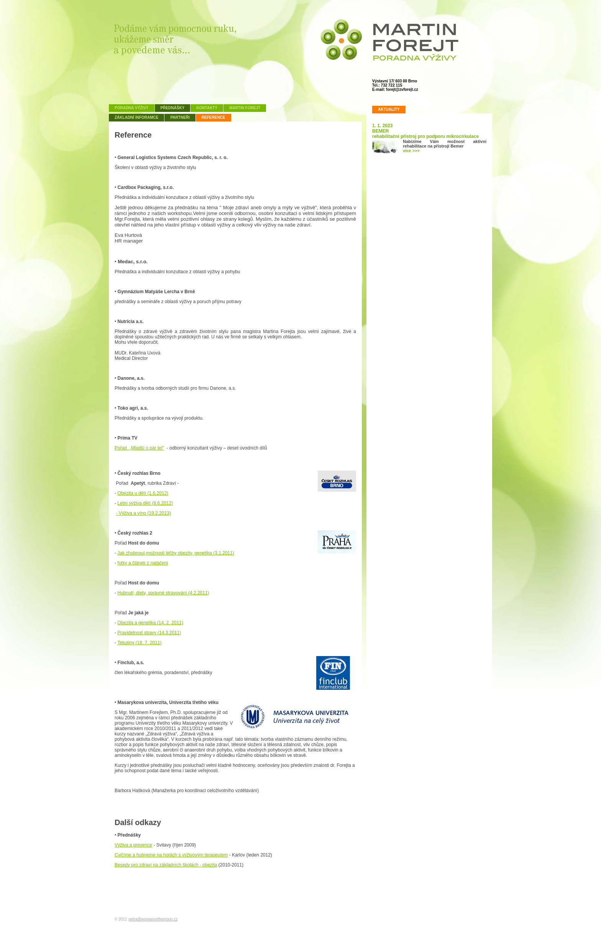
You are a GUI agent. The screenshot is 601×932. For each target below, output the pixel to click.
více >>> (411, 150)
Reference (213, 117)
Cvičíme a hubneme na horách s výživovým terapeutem (171, 855)
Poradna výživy (132, 108)
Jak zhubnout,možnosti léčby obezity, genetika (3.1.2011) (175, 553)
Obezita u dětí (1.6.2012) (142, 493)
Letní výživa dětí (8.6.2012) (145, 503)
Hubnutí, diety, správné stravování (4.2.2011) (163, 593)
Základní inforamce (136, 117)
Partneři (179, 117)
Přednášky (173, 108)
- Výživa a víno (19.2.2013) (143, 513)
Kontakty (206, 108)
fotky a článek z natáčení (142, 563)
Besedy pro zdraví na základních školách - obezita (166, 865)
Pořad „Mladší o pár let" (139, 448)
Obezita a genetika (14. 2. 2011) (150, 622)
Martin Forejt (244, 108)
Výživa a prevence (133, 845)
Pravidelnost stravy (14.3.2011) (149, 632)
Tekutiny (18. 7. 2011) (139, 642)
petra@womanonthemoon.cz (152, 919)
